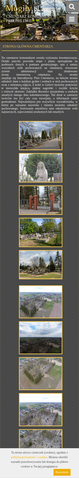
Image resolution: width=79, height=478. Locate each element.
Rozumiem (62, 472)
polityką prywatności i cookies (29, 457)
